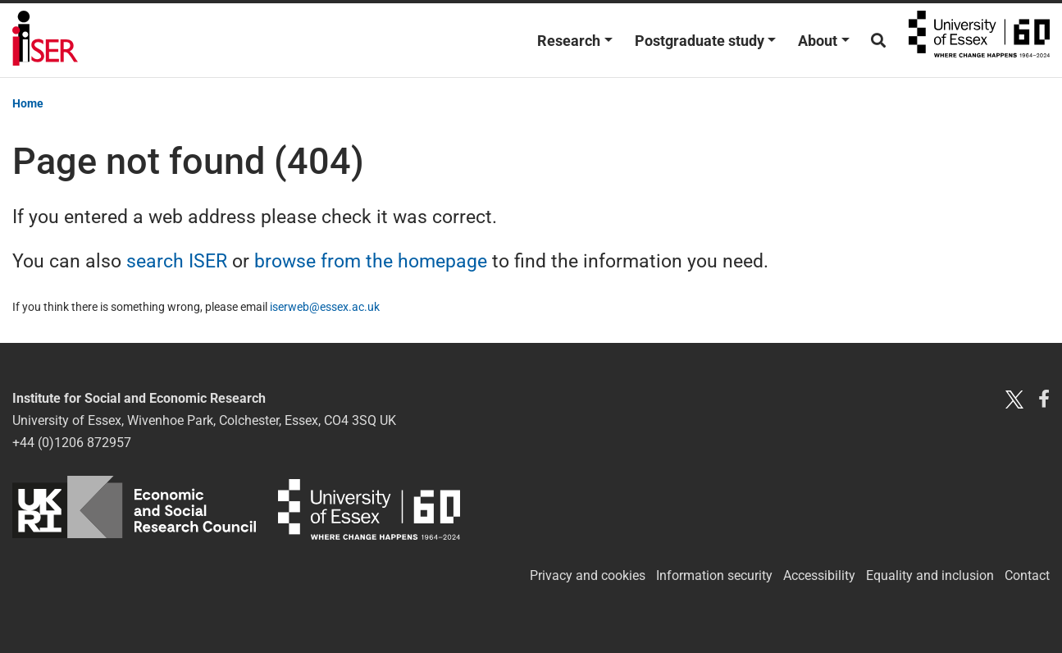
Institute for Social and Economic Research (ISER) (45, 40)
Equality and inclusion (930, 575)
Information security (714, 575)
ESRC (134, 507)
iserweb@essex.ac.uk (325, 307)
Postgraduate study (699, 40)
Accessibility (819, 575)
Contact (1027, 575)
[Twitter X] (1014, 398)
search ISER (176, 261)
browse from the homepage (370, 261)
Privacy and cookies (587, 575)
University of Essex (979, 40)
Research (568, 40)
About (817, 40)
